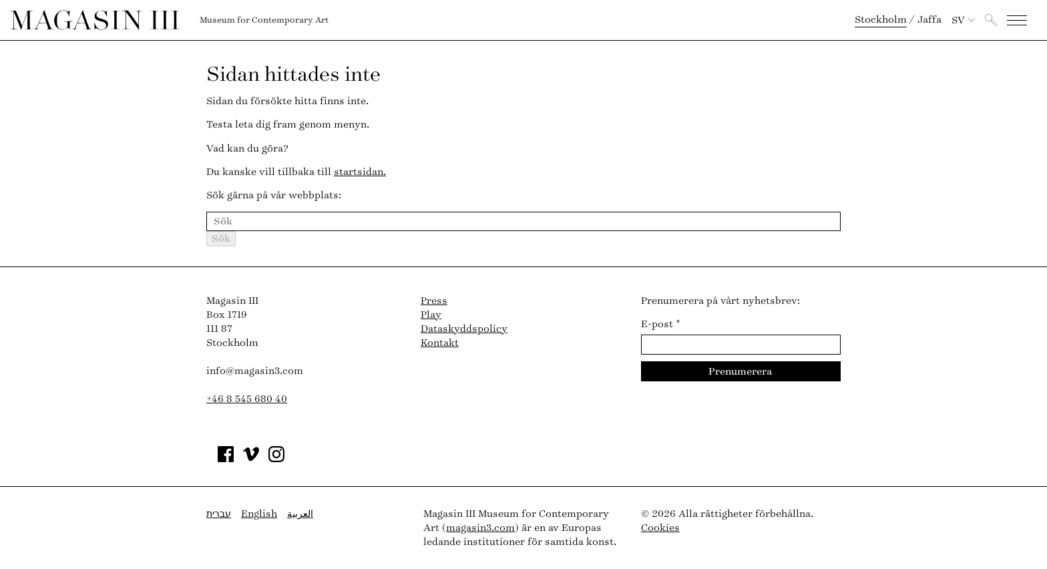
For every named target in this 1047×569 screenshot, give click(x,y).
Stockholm (881, 19)
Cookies (660, 528)
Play (431, 315)
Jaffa (929, 19)
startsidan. (360, 172)
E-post (660, 324)
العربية (300, 514)
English (259, 514)
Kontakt (440, 343)
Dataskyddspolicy (464, 329)
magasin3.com (480, 528)
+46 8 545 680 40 (246, 399)
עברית (218, 514)
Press (434, 301)
